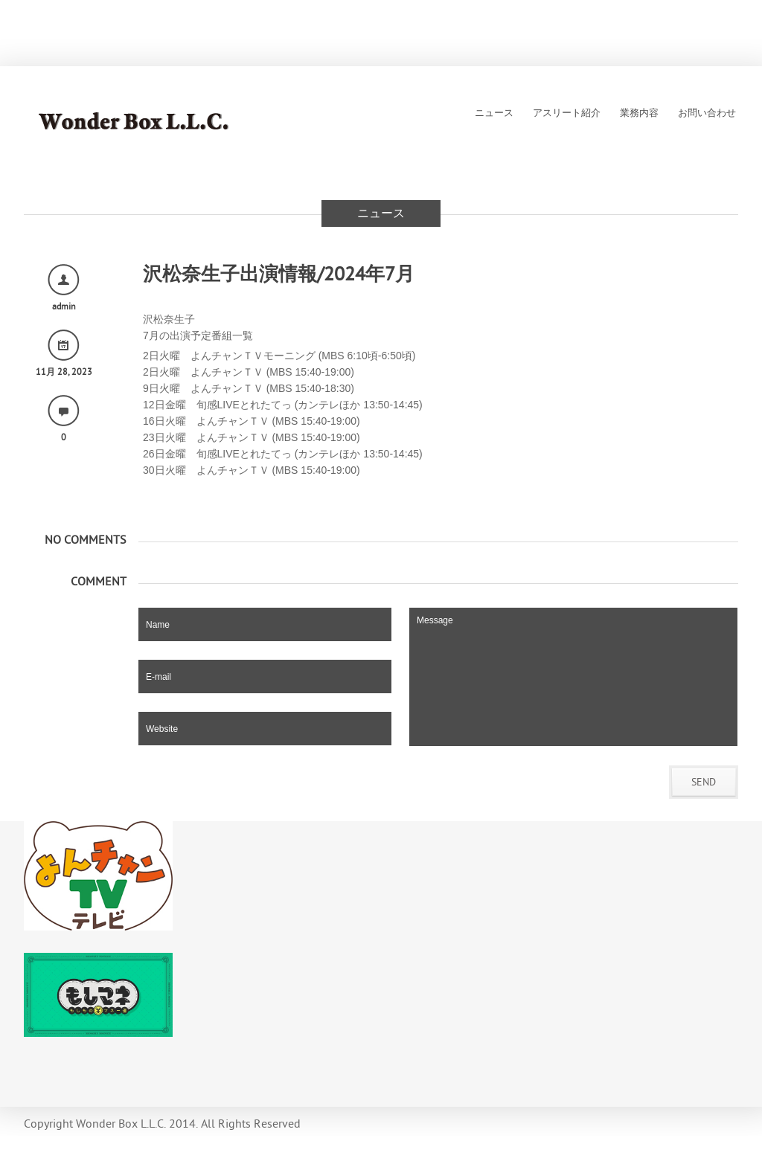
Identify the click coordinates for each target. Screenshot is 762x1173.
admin (64, 306)
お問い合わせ (707, 113)
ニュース (494, 113)
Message (573, 677)
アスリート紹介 (567, 113)
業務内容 (639, 113)
